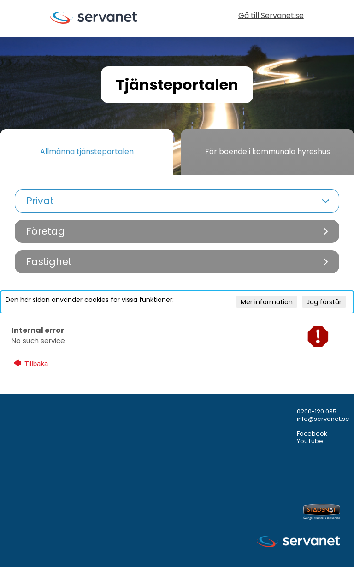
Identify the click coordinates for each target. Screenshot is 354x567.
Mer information (267, 302)
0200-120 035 (316, 411)
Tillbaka (31, 363)
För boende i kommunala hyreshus (267, 151)
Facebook (312, 433)
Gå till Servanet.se (271, 16)
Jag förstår (324, 302)
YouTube (310, 441)
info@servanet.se (323, 418)
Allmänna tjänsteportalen (87, 151)
